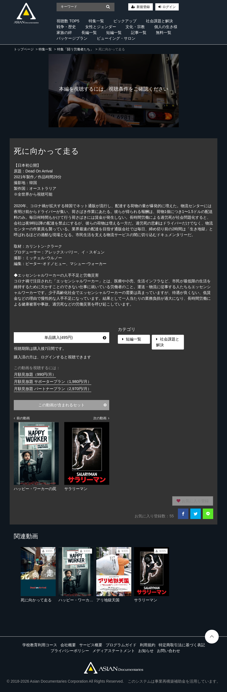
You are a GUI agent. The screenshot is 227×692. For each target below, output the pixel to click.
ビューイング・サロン (116, 38)
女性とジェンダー (100, 27)
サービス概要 (90, 645)
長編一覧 (89, 32)
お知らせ (146, 650)
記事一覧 (138, 32)
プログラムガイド (121, 645)
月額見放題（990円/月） (35, 374)
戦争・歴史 (66, 27)
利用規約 (147, 645)
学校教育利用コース (39, 645)
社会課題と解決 (159, 21)
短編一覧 (114, 32)
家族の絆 (64, 32)
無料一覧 (163, 32)
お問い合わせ (168, 650)
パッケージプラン (72, 38)
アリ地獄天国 (107, 600)
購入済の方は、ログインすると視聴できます (52, 357)
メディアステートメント (113, 650)
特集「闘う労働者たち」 (75, 49)
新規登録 (143, 7)
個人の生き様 (165, 27)
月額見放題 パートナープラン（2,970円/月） (52, 388)
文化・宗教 (135, 27)
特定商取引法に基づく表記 (182, 645)
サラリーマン (145, 600)
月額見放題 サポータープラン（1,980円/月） (52, 381)
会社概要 (68, 645)
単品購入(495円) (75, 337)
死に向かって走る (36, 600)
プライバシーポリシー (69, 650)
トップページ (24, 49)
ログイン (169, 7)
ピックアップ (125, 21)
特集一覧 (96, 21)
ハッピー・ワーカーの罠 (79, 600)
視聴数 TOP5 (68, 21)
